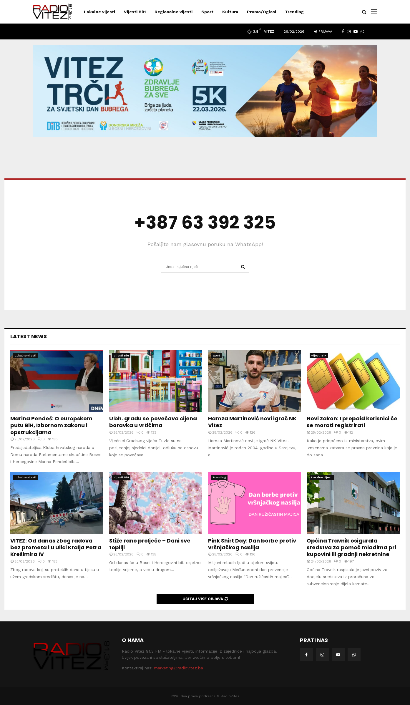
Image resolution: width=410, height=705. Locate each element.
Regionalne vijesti (173, 11)
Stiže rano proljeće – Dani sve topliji (149, 544)
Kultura (230, 11)
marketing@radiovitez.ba (178, 668)
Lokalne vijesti (99, 11)
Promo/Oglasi (261, 11)
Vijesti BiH (135, 11)
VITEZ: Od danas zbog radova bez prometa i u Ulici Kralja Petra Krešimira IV (55, 547)
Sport (207, 11)
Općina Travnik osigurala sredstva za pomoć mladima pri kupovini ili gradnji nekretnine (351, 547)
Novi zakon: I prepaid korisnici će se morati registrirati (352, 422)
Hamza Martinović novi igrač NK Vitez (252, 422)
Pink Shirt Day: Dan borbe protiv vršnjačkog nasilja (252, 544)
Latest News (28, 336)
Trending (294, 11)
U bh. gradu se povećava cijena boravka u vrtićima (153, 422)
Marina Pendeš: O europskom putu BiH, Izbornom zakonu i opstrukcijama (51, 425)
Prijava (323, 31)
